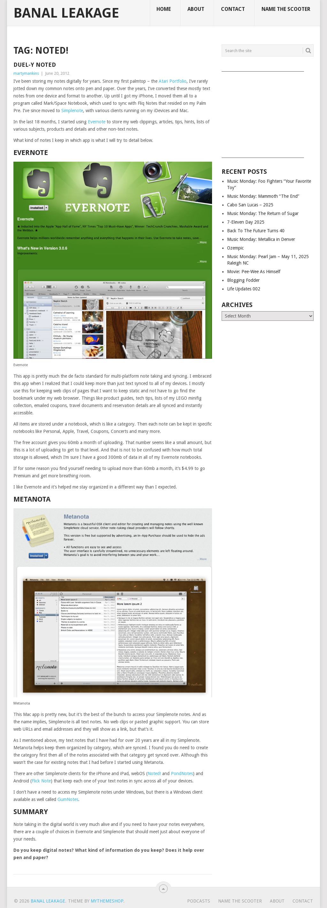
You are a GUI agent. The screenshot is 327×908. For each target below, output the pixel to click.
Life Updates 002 (243, 288)
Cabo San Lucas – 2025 (250, 204)
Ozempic (235, 247)
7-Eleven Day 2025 (245, 222)
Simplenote (72, 110)
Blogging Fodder (243, 280)
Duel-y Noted (34, 64)
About (195, 9)
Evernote (96, 121)
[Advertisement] (268, 112)
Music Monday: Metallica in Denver (261, 239)
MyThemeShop (107, 901)
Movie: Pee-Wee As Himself (253, 271)
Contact (233, 9)
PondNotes (182, 773)
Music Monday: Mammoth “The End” (263, 196)
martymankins (26, 73)
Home (163, 9)
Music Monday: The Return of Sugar (263, 213)
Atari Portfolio (172, 81)
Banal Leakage (66, 13)
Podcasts (198, 901)
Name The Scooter (286, 9)
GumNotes (67, 799)
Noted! (154, 773)
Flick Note (41, 780)
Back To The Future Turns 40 (256, 230)
